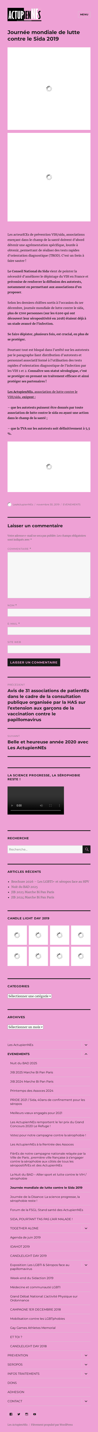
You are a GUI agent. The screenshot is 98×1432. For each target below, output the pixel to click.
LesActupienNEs (23, 504)
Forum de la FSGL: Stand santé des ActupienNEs (46, 1210)
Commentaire (19, 548)
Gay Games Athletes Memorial (32, 1328)
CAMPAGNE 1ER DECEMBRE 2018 (35, 1309)
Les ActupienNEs (20, 1045)
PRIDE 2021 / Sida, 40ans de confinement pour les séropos (47, 1102)
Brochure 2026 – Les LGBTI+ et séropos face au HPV (50, 881)
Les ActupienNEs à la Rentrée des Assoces (42, 1144)
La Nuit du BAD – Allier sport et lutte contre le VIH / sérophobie (48, 1176)
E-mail (14, 623)
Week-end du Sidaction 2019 (31, 1278)
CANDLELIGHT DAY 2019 (28, 1256)
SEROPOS (15, 1364)
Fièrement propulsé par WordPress (52, 1424)
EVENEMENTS (72, 504)
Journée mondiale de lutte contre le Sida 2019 (46, 1187)
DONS (12, 1383)
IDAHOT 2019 (20, 1246)
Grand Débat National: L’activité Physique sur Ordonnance (43, 1298)
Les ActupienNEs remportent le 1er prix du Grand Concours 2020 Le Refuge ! (47, 1124)
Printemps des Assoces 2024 (31, 1090)
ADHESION (16, 1392)
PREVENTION (18, 1355)
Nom (12, 605)
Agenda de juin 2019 (25, 1237)
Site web (14, 641)
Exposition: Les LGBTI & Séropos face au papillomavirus (39, 1267)
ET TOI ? (16, 1337)
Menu (84, 14)
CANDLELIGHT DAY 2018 (28, 1346)
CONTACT (15, 1401)
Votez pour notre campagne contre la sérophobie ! (48, 1135)
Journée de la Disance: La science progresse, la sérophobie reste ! (45, 1199)
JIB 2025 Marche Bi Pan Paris (32, 892)
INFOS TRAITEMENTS (24, 1373)
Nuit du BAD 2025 (24, 887)
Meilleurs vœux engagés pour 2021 (36, 1113)
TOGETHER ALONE (24, 1228)
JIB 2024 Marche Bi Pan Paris (32, 897)
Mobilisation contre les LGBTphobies (37, 1318)
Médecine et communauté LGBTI (35, 1287)
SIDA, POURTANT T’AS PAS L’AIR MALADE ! (41, 1219)
